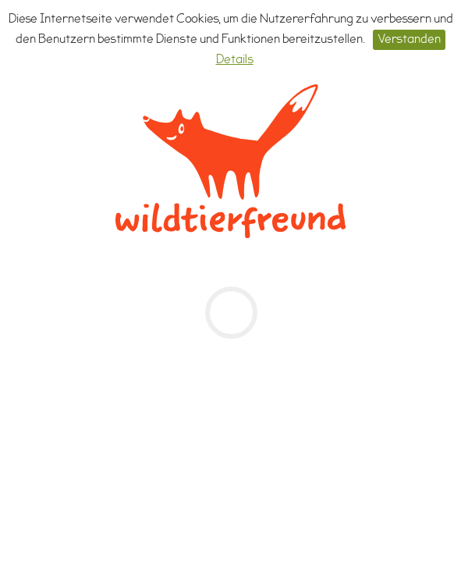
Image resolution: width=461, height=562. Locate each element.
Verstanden (409, 40)
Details (235, 60)
